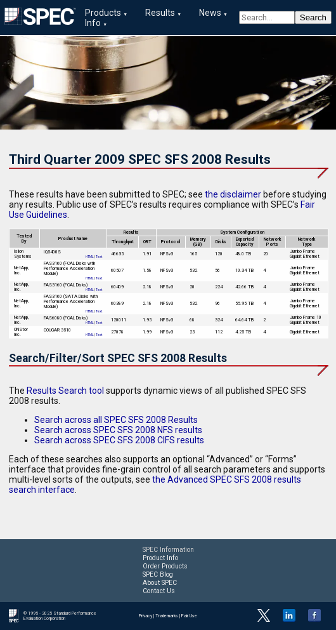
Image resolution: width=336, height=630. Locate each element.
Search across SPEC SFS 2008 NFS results (118, 430)
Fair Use (189, 616)
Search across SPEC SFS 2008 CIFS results (119, 440)
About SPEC (160, 583)
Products (103, 13)
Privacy (145, 616)
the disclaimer (233, 194)
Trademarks (166, 616)
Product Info (160, 558)
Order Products (165, 566)
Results (160, 13)
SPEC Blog (158, 574)
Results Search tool (65, 390)
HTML (90, 256)
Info (93, 23)
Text (99, 256)
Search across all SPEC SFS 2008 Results (116, 420)
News (210, 13)
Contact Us (159, 591)
